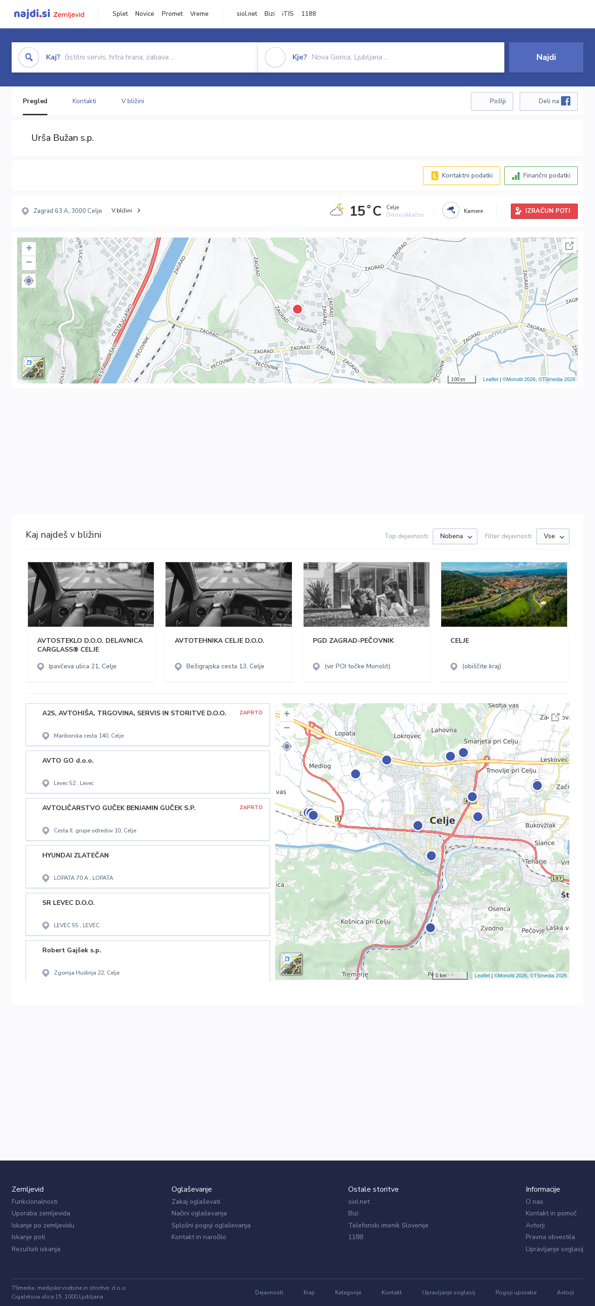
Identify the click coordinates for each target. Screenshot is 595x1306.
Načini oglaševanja (199, 1213)
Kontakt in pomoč (551, 1213)
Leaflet (490, 379)
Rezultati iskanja (36, 1249)
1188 (308, 14)
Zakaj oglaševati (196, 1201)
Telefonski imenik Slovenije (388, 1225)
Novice (144, 14)
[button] (29, 281)
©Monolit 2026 (519, 379)
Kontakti (84, 101)
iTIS (288, 14)
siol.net (247, 14)
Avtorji (535, 1225)
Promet (172, 14)
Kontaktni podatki (467, 175)
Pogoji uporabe (516, 1292)
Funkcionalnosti (35, 1201)
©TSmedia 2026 (556, 379)
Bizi (269, 14)
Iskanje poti (28, 1237)
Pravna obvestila (550, 1237)
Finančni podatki (546, 175)
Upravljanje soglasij (554, 1249)
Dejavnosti (269, 1292)
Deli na (554, 101)
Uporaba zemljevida (41, 1213)
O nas (534, 1201)
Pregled (35, 101)
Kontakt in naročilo (199, 1237)
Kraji (309, 1292)
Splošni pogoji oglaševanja (211, 1225)
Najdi (546, 57)
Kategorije (348, 1292)
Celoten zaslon (569, 246)
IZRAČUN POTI (547, 211)
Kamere (473, 211)
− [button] (29, 263)
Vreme (199, 14)
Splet (120, 14)
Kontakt (392, 1292)
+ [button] (29, 249)
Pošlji (498, 101)
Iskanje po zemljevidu (43, 1225)
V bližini (132, 101)
